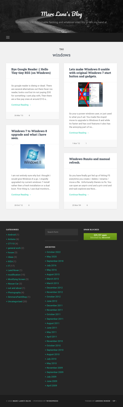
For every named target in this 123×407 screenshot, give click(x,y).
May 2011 (52, 332)
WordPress (52, 401)
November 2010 (55, 341)
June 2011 (52, 327)
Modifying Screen (16, 279)
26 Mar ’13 (18, 115)
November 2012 (55, 292)
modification (14, 274)
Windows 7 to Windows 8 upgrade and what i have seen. (29, 134)
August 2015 (53, 274)
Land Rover (13, 270)
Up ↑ (115, 401)
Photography (14, 292)
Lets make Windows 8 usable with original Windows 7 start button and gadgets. (90, 72)
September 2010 (55, 350)
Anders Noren (102, 401)
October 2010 (54, 345)
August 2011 (53, 323)
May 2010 (52, 363)
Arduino (12, 239)
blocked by (100, 236)
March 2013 (53, 283)
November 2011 (55, 310)
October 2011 (54, 314)
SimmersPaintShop (17, 297)
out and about (15, 288)
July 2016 (51, 265)
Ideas (10, 257)
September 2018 (55, 261)
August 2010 (53, 354)
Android (12, 234)
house (11, 252)
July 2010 (51, 359)
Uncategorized (15, 301)
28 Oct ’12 (18, 205)
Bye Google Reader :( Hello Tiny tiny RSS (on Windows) (31, 71)
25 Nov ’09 (76, 205)
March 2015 (53, 279)
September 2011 (55, 319)
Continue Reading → (21, 104)
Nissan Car (13, 283)
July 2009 (51, 376)
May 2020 (52, 256)
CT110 (11, 243)
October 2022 (54, 252)
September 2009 (55, 372)
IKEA (10, 261)
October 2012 (54, 296)
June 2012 (52, 301)
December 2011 (55, 305)
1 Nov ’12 (76, 143)
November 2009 (55, 367)
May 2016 (52, 270)
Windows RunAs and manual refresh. (89, 160)
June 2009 (52, 381)
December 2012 (55, 287)
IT (9, 266)
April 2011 (52, 336)
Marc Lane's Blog (62, 13)
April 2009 (52, 385)
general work (14, 248)
